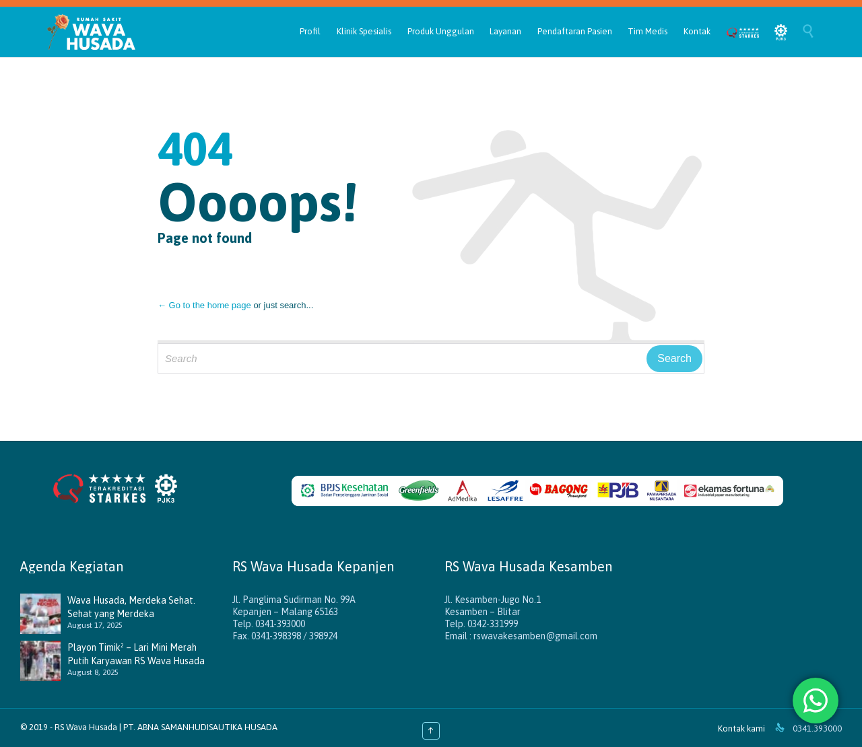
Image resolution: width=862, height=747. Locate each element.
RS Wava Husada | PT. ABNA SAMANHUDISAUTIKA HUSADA (166, 727)
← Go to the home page (204, 305)
